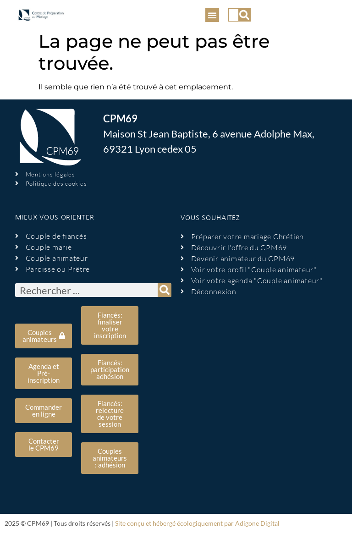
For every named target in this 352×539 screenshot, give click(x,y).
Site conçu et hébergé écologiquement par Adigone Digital (197, 523)
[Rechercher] (244, 15)
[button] (212, 15)
